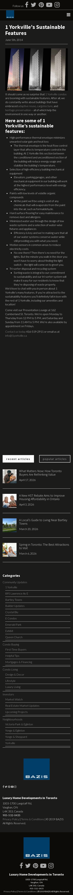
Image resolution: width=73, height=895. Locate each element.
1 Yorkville (11, 587)
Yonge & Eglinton (15, 730)
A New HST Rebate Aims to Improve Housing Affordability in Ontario (42, 497)
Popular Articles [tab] (55, 458)
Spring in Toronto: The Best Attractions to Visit (44, 546)
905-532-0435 (11, 815)
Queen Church (13, 637)
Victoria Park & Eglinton (19, 724)
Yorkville (10, 743)
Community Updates (15, 582)
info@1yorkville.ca (16, 335)
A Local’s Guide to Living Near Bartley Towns (43, 521)
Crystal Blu (11, 612)
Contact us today (15, 331)
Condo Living (10, 669)
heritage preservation (18, 110)
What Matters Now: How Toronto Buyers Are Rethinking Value (40, 472)
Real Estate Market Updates (22, 705)
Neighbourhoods (12, 719)
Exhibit (9, 630)
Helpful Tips (12, 655)
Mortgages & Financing (18, 662)
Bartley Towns (13, 599)
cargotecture (45, 106)
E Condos (11, 618)
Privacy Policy (11, 819)
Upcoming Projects (16, 711)
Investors (8, 694)
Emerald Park (13, 624)
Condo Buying (11, 644)
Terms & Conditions (32, 819)
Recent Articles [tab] (18, 458)
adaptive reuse (27, 106)
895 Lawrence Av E (16, 593)
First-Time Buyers (15, 649)
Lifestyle (10, 680)
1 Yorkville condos (56, 94)
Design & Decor (14, 674)
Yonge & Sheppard (16, 736)
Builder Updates (15, 605)
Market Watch (14, 699)
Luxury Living (12, 686)
